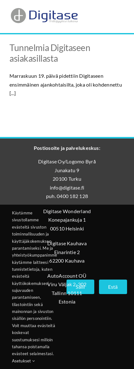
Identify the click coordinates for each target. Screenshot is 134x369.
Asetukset (23, 360)
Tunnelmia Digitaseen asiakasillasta (49, 53)
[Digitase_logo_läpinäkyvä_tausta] (44, 7)
